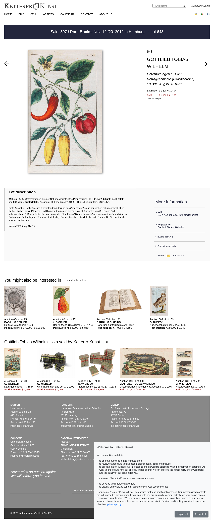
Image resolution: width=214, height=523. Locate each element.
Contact (87, 14)
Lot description (22, 192)
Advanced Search (200, 5)
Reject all (182, 514)
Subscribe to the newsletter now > (91, 490)
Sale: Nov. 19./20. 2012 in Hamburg (98, 32)
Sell (33, 14)
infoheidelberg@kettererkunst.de (77, 459)
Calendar (67, 14)
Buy (21, 14)
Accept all (200, 514)
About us (105, 14)
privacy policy (114, 504)
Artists (48, 14)
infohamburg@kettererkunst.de (77, 425)
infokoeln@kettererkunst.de (24, 455)
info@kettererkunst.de (21, 425)
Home (8, 14)
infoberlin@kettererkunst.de (125, 425)
